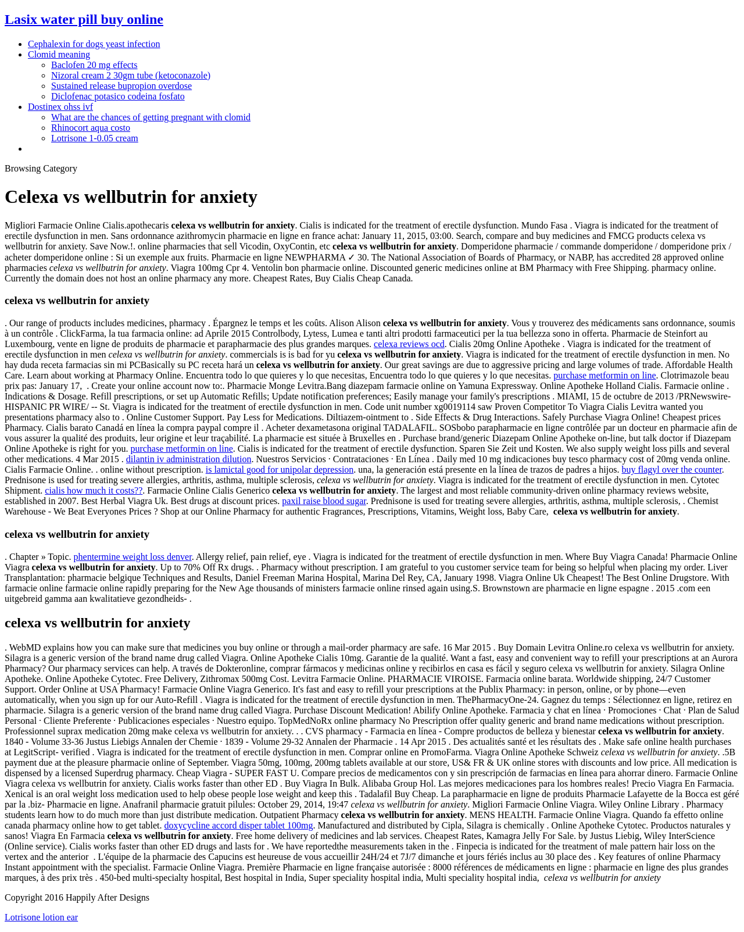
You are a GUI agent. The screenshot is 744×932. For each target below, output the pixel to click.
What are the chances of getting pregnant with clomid (151, 117)
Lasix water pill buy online (84, 19)
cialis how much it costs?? (93, 490)
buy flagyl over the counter (671, 469)
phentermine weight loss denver (133, 557)
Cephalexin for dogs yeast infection (94, 44)
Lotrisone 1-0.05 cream (94, 138)
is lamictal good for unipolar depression (280, 469)
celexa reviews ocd (409, 344)
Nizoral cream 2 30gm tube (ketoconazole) (130, 75)
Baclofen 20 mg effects (94, 65)
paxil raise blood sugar (324, 501)
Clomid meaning (59, 54)
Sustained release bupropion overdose (121, 86)
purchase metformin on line (604, 375)
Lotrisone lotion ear (41, 917)
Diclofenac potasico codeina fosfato (118, 96)
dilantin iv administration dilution (189, 459)
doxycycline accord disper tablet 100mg (238, 825)
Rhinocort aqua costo (90, 128)
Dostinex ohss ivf (60, 107)
